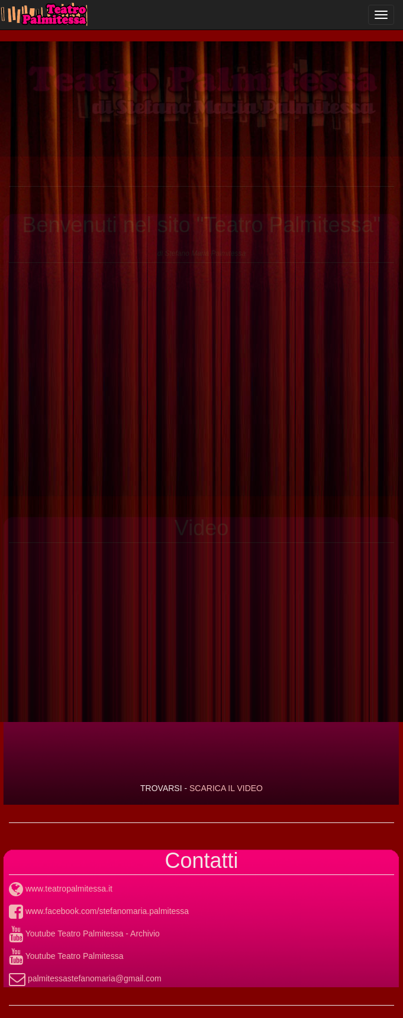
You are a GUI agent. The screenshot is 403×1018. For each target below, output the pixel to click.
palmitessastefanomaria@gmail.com (85, 978)
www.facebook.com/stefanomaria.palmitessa (99, 911)
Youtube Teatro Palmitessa (66, 956)
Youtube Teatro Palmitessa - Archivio (84, 933)
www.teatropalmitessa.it (60, 888)
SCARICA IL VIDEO (226, 788)
